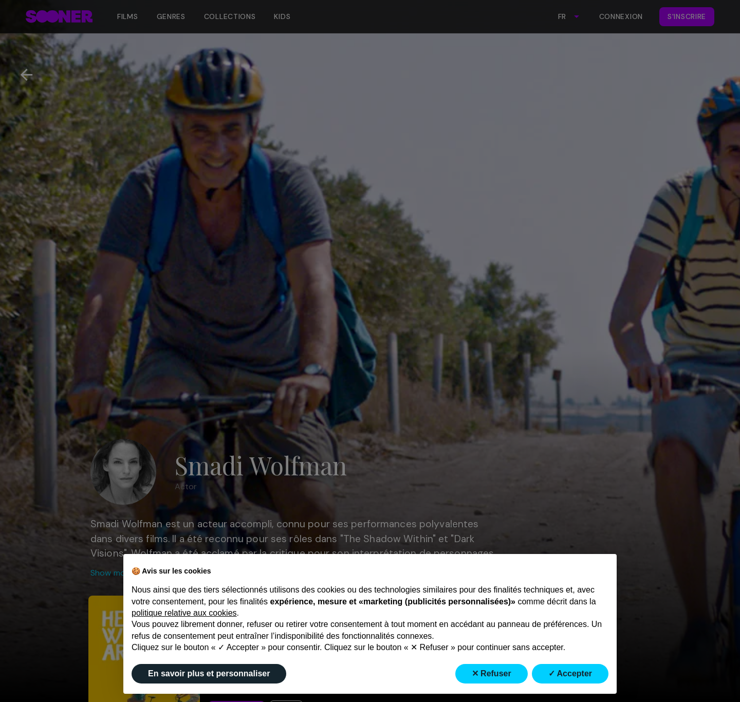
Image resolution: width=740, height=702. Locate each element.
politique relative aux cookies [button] (184, 612)
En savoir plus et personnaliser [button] (209, 673)
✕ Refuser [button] (491, 673)
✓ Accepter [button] (570, 673)
